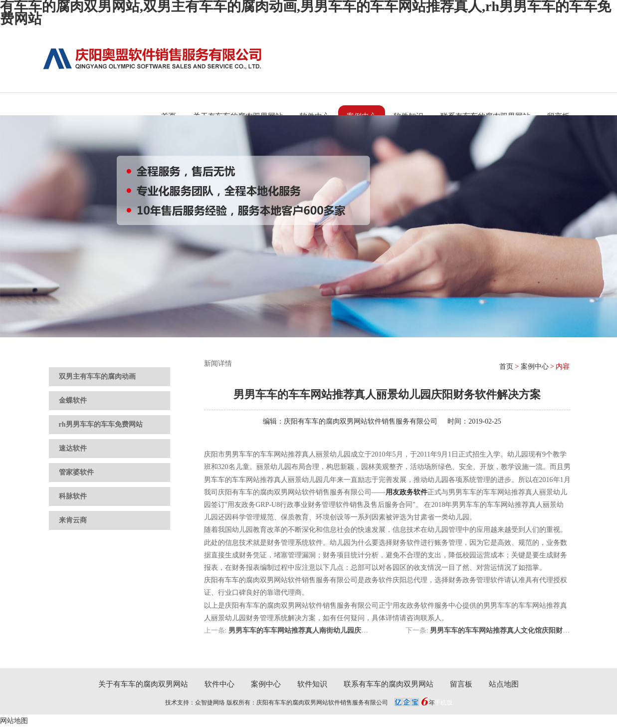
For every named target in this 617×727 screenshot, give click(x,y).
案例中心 (535, 366)
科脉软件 (73, 496)
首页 (506, 366)
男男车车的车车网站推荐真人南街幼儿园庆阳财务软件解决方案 (326, 630)
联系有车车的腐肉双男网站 (388, 684)
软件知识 (312, 684)
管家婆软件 (76, 472)
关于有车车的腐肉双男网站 (143, 684)
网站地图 (14, 721)
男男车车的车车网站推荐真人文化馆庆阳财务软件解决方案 (521, 630)
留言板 (461, 684)
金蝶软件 (73, 400)
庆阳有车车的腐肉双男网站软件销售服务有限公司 (360, 421)
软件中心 (219, 684)
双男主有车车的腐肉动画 (97, 376)
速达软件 (73, 448)
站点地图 (504, 684)
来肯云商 (73, 520)
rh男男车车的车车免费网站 (101, 424)
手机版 (443, 702)
